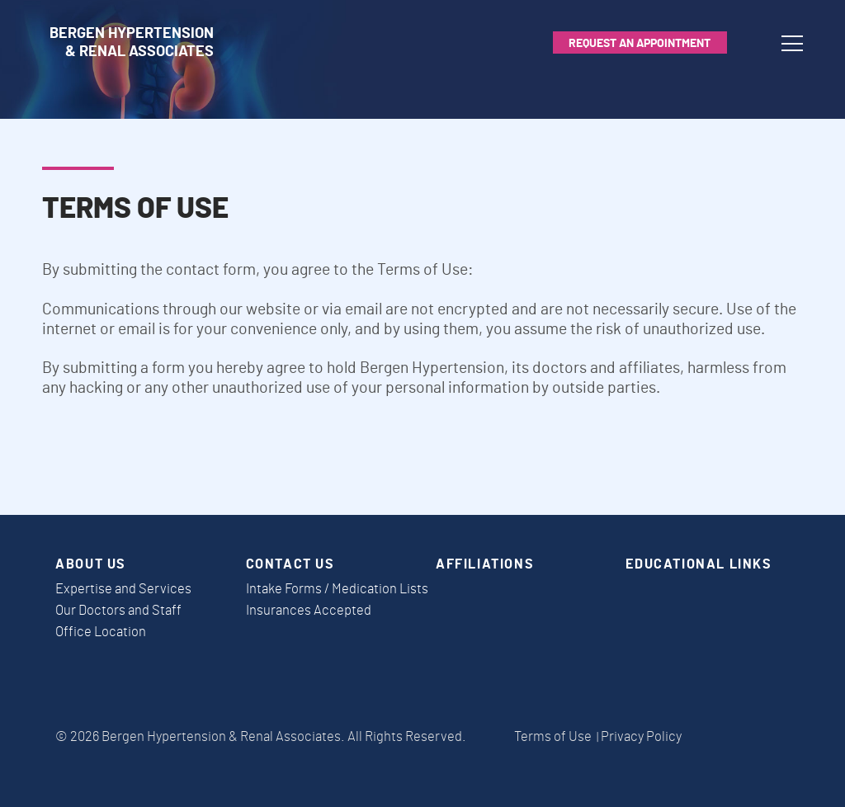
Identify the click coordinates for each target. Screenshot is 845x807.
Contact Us (290, 564)
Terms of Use (553, 736)
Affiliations (485, 564)
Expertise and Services (123, 589)
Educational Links (698, 564)
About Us (90, 564)
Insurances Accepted (308, 610)
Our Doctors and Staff (118, 610)
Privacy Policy (641, 736)
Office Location (100, 632)
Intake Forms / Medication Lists (337, 589)
